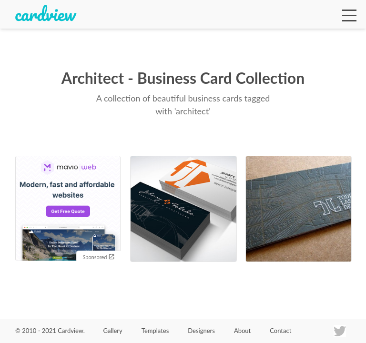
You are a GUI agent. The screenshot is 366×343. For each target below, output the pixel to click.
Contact (280, 330)
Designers (201, 330)
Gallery (112, 330)
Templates (155, 330)
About (242, 330)
